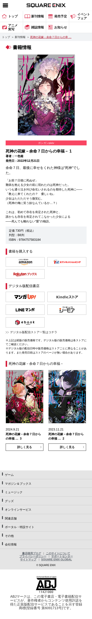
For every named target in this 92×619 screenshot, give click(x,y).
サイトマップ (28, 559)
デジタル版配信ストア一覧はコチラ (33, 332)
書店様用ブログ (31, 553)
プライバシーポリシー (32, 556)
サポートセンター (62, 556)
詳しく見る (24, 447)
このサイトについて (58, 553)
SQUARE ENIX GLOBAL (56, 559)
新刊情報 (20, 37)
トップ (6, 37)
